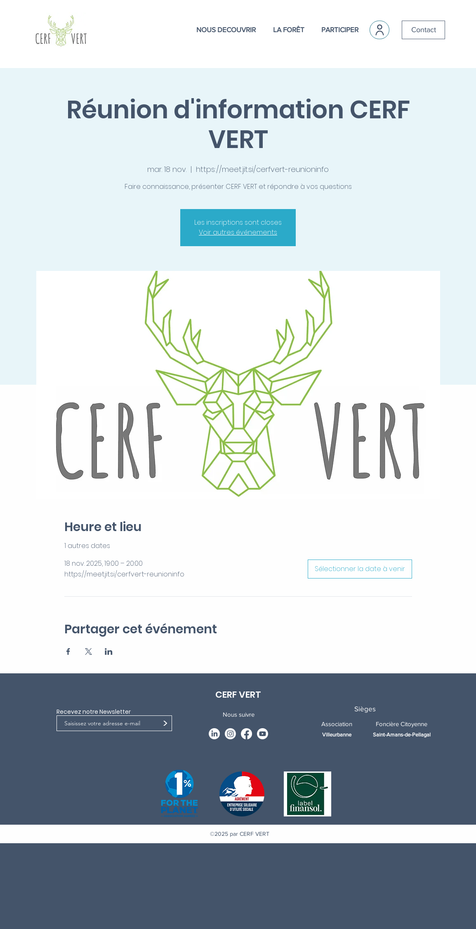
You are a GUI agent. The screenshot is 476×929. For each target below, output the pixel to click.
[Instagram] (230, 733)
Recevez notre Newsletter (94, 712)
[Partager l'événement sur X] (88, 651)
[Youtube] (262, 733)
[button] (221, 29)
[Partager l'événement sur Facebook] (68, 651)
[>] (165, 724)
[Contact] (423, 30)
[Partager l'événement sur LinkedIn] (109, 651)
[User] (379, 30)
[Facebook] (246, 733)
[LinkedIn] (214, 733)
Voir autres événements (238, 232)
